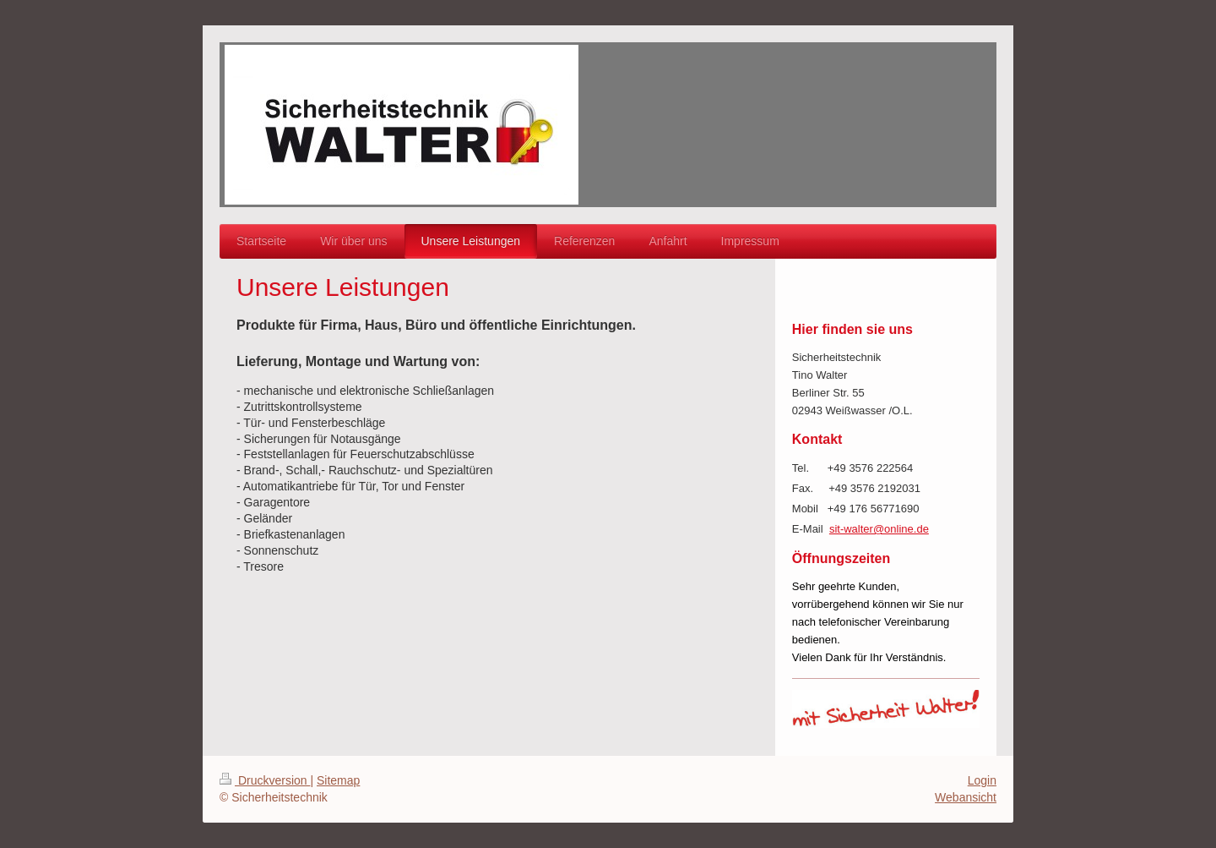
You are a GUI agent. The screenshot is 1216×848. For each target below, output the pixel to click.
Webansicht (965, 797)
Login (982, 780)
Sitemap (338, 780)
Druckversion (265, 780)
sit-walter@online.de (879, 528)
